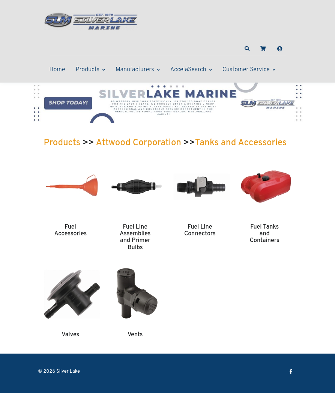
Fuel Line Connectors (200, 230)
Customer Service (246, 70)
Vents (135, 335)
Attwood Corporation (138, 143)
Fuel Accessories (70, 230)
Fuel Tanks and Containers (264, 234)
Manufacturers (135, 70)
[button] (247, 49)
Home (57, 70)
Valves (70, 335)
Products (87, 70)
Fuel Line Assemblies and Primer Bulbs (135, 237)
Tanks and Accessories (241, 143)
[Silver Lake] (91, 20)
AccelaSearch (188, 70)
